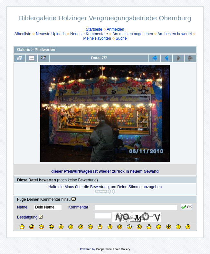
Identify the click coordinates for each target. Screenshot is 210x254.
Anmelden (115, 29)
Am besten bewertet (175, 34)
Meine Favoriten (97, 38)
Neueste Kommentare (89, 34)
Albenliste (22, 34)
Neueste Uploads (51, 34)
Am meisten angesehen (132, 34)
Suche (121, 38)
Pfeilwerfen (44, 49)
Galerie (23, 49)
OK (186, 207)
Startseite (94, 29)
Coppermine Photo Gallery (113, 249)
